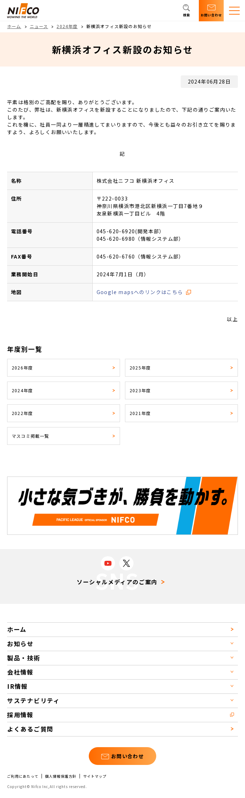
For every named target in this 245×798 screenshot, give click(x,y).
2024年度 (66, 26)
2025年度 (140, 368)
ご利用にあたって (22, 776)
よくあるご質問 (30, 728)
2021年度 (140, 413)
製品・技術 (23, 657)
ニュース (39, 26)
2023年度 (140, 390)
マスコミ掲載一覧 (30, 436)
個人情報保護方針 (60, 776)
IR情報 (17, 686)
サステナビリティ (33, 700)
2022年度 (22, 413)
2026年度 (22, 368)
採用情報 (20, 714)
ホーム (14, 26)
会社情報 (20, 671)
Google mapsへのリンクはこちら (140, 292)
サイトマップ (95, 776)
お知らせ (20, 643)
